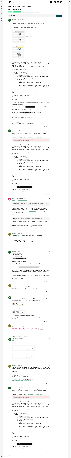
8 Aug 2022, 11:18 (20, 251)
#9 (49, 365)
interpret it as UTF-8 (41, 215)
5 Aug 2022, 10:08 (20, 19)
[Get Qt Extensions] (1, 18)
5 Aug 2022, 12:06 (22, 233)
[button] (1, 457)
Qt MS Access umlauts (22, 200)
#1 (49, 19)
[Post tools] (49, 126)
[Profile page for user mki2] (9, 20)
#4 (49, 251)
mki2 (13, 19)
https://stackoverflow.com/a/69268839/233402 (22, 380)
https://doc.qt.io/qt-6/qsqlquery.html (34, 137)
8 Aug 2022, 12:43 (20, 296)
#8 (49, 338)
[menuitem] (69, 1)
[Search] (1, 16)
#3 (49, 233)
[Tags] (1, 6)
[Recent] (1, 4)
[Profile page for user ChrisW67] (9, 199)
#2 (49, 198)
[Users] (1, 11)
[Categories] (1, 1)
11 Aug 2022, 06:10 (20, 130)
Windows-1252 (32, 211)
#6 (49, 296)
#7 (49, 325)
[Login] (69, 1)
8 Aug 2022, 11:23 (22, 284)
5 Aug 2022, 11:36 (22, 198)
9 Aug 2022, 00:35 (22, 325)
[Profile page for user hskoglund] (9, 234)
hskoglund (14, 233)
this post (39, 367)
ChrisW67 (13, 198)
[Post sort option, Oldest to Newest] (13, 16)
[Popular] (1, 9)
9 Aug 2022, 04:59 (20, 338)
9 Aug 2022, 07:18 (22, 365)
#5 (49, 284)
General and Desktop (17, 11)
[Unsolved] (1, 21)
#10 (49, 130)
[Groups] (1, 13)
